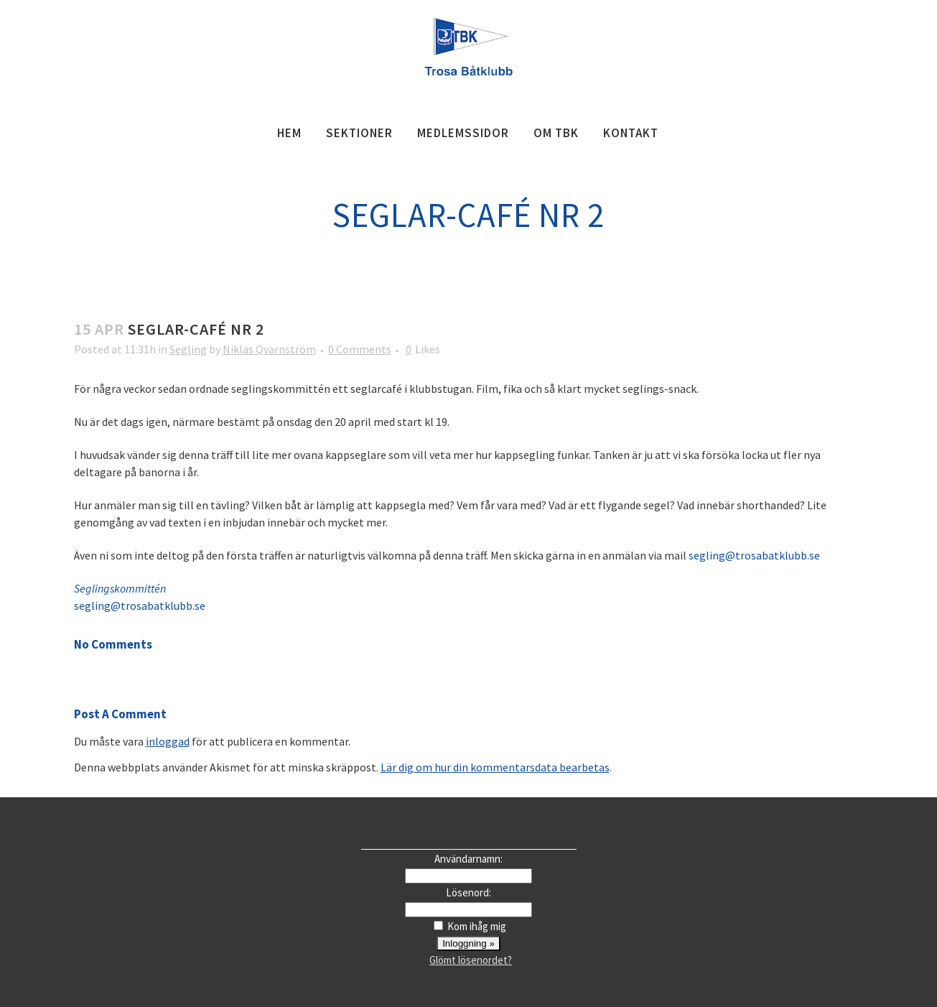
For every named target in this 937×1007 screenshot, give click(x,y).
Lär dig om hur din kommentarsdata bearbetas (495, 767)
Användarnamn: (468, 859)
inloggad (168, 741)
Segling (188, 349)
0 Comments (359, 349)
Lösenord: (468, 892)
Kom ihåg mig (476, 926)
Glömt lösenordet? (470, 960)
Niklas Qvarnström (269, 349)
